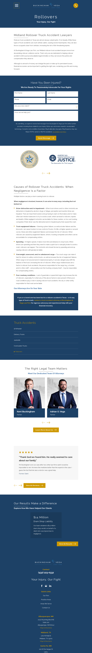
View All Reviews (34, 486)
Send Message (46, 138)
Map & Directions (46, 628)
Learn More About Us (46, 430)
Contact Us (46, 608)
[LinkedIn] (50, 586)
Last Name (51, 93)
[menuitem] (46, 329)
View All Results (67, 544)
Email (49, 99)
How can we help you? (22, 112)
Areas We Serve (46, 604)
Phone (17, 99)
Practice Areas (46, 600)
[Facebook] (42, 586)
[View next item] (48, 173)
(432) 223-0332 (46, 573)
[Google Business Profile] (46, 586)
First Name (18, 93)
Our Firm (46, 596)
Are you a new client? (22, 106)
